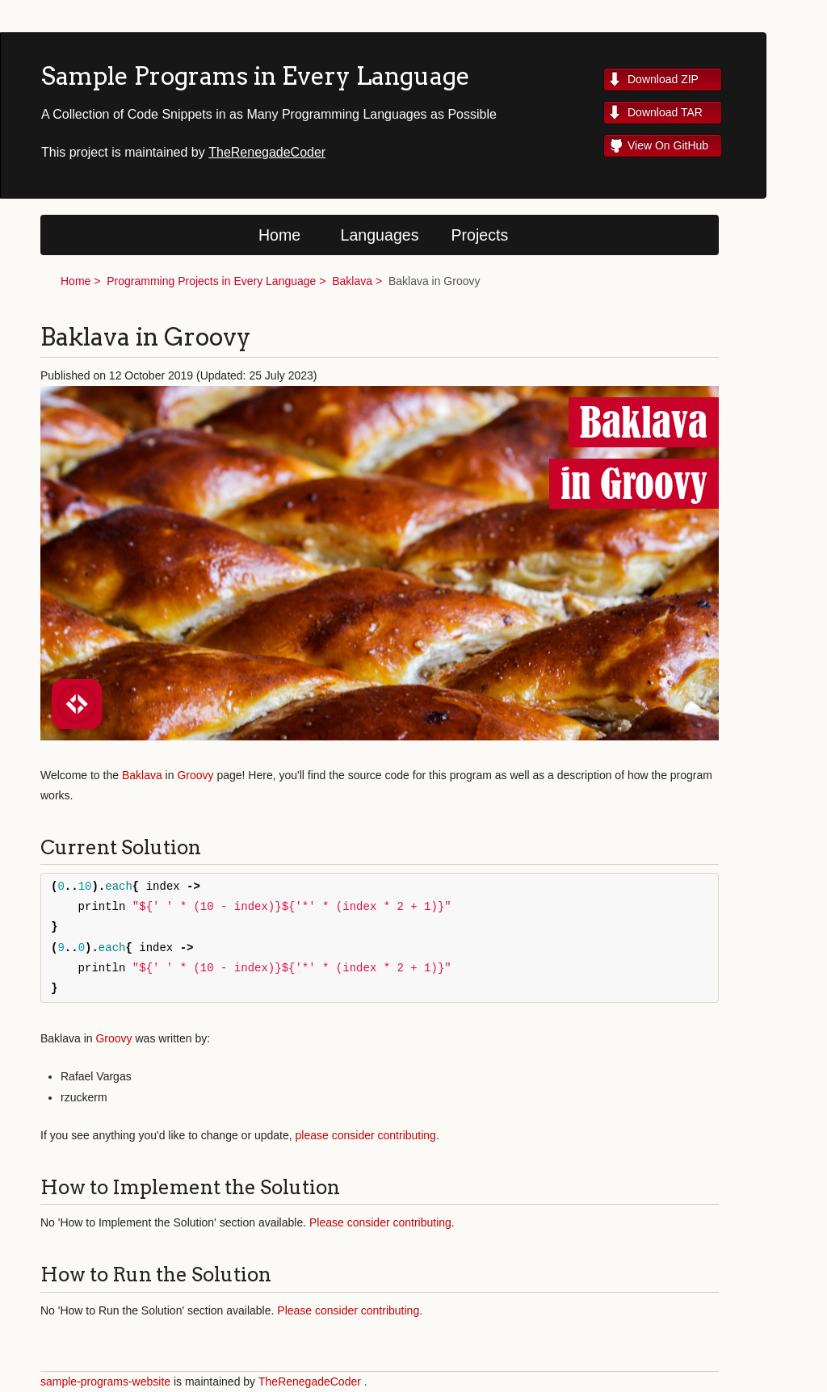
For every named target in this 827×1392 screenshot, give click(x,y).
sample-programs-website (105, 1381)
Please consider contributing (380, 1222)
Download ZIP (663, 79)
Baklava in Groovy (434, 281)
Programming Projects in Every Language (211, 281)
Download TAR (665, 112)
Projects (480, 235)
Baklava (352, 281)
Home (279, 235)
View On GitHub (668, 145)
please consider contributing (366, 1135)
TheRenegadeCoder (266, 152)
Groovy (195, 775)
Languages (380, 235)
